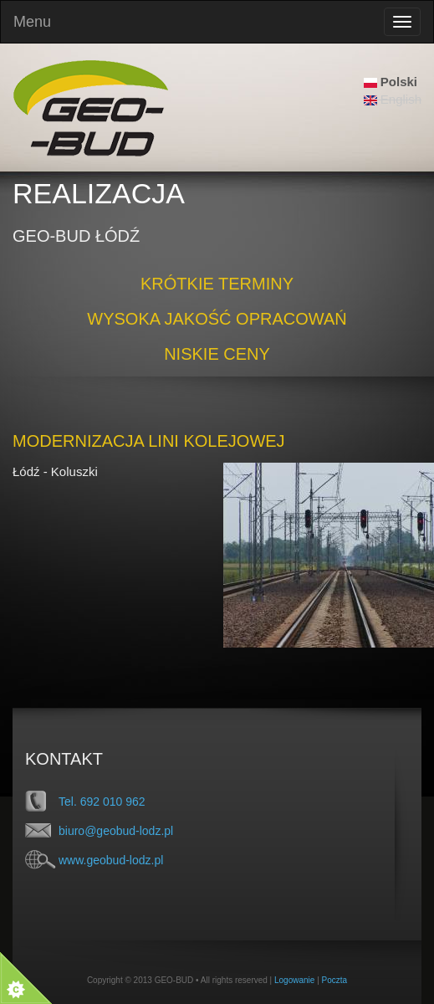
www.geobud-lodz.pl (111, 860)
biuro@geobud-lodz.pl (116, 831)
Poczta (335, 980)
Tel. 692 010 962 (102, 801)
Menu (32, 21)
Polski (390, 81)
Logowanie (294, 980)
